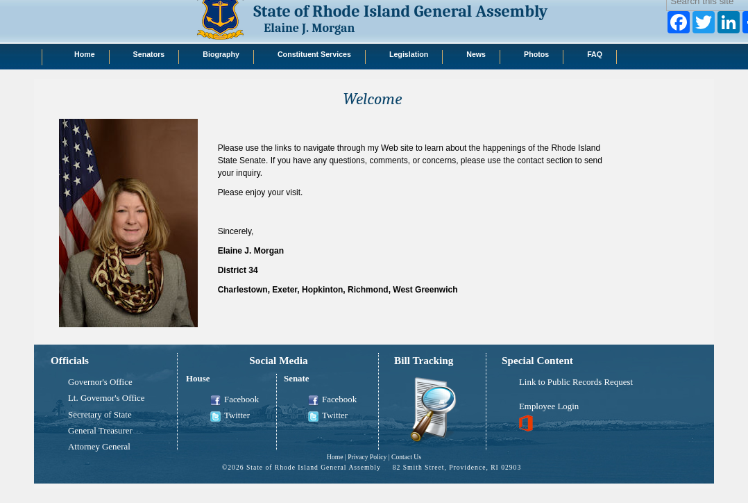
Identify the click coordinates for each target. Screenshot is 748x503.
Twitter (230, 416)
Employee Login (549, 406)
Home (335, 457)
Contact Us (406, 457)
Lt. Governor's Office (106, 398)
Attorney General (99, 447)
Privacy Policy (367, 457)
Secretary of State (100, 415)
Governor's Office (100, 382)
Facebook (234, 400)
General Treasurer (100, 431)
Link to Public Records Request (576, 382)
